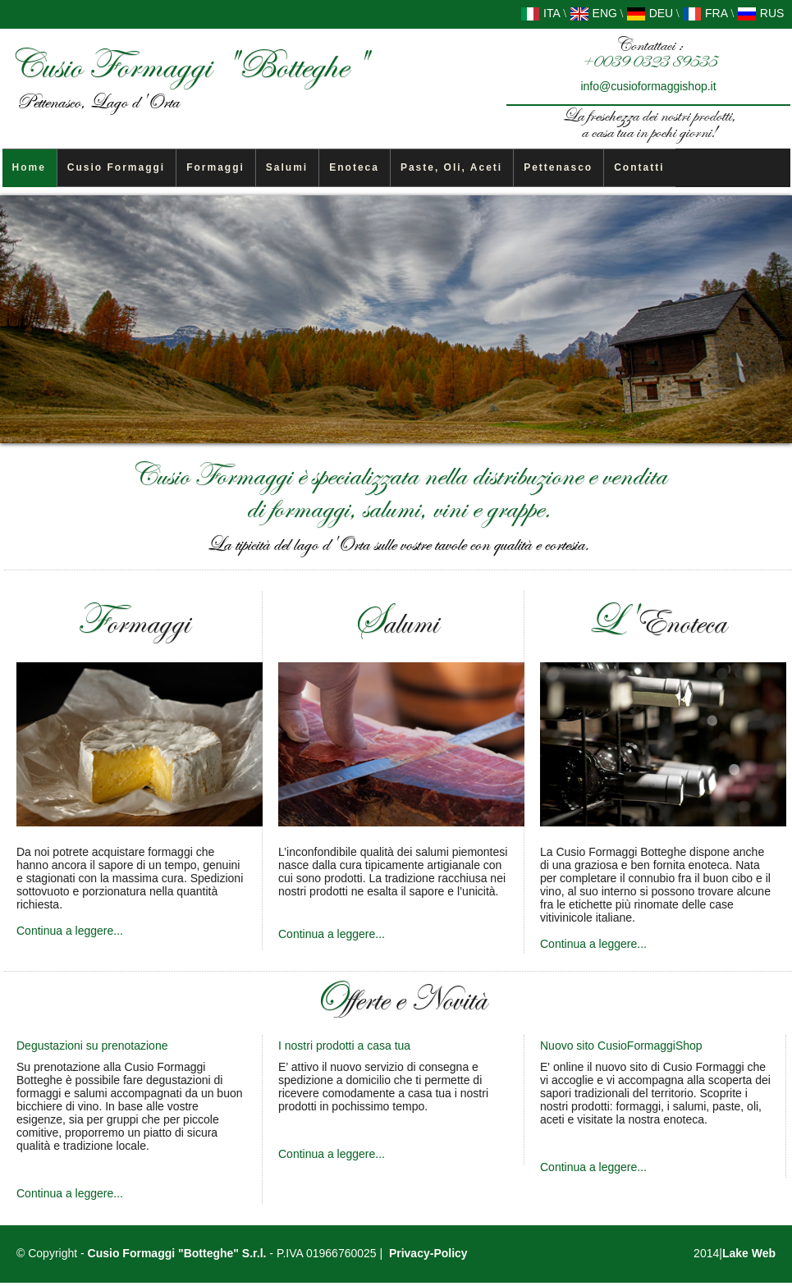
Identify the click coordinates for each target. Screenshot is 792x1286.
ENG (593, 13)
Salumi (287, 167)
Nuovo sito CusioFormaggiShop (621, 1045)
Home (29, 167)
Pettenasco (558, 167)
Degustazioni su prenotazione (91, 1045)
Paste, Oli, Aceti (451, 167)
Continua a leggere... (69, 930)
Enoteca (354, 167)
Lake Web (749, 1253)
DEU (649, 13)
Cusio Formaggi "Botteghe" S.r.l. (177, 1253)
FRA (705, 13)
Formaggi (215, 167)
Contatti (639, 167)
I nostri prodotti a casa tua (344, 1045)
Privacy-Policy (428, 1253)
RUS (760, 13)
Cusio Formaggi (116, 167)
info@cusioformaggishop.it (648, 86)
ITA (540, 13)
